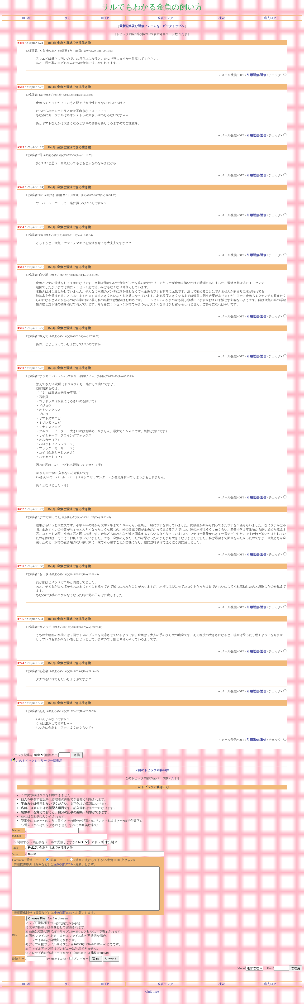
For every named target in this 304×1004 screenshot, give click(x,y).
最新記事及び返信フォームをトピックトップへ (152, 26)
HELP (105, 18)
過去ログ (270, 18)
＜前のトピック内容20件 (152, 770)
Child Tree (152, 1000)
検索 (221, 18)
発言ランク (165, 18)
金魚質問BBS (63, 864)
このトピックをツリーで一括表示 (36, 760)
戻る (67, 18)
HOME (26, 18)
